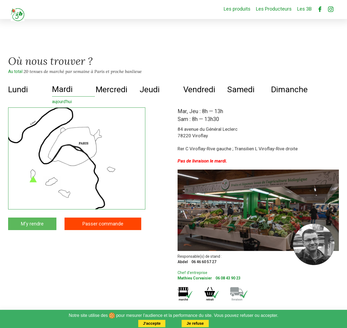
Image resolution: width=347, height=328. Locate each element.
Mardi (62, 89)
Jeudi (150, 89)
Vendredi (199, 89)
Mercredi (111, 89)
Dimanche (289, 89)
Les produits (237, 9)
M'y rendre (32, 224)
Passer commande (102, 224)
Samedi (241, 89)
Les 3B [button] (304, 9)
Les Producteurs (274, 9)
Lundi (18, 89)
